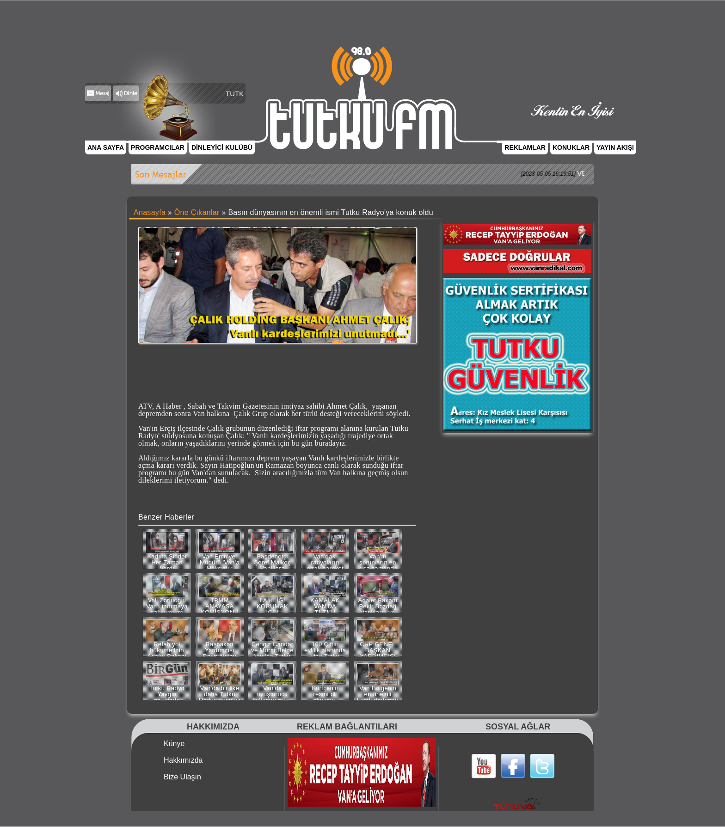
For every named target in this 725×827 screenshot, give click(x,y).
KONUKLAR (571, 147)
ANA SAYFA (105, 147)
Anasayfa (150, 212)
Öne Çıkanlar (197, 212)
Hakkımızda (183, 760)
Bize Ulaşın (182, 777)
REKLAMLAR (525, 147)
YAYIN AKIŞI (615, 147)
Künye (174, 743)
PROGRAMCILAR (157, 147)
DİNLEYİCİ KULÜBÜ (221, 147)
